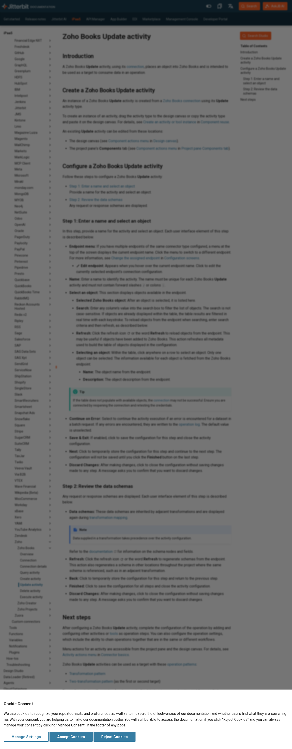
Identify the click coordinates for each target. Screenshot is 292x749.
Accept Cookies (71, 737)
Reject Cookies (114, 737)
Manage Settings (26, 737)
